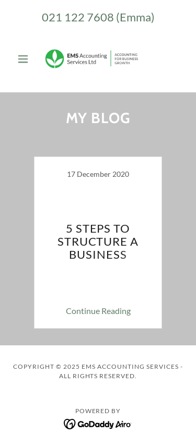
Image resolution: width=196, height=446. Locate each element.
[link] (97, 59)
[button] (25, 59)
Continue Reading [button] (98, 311)
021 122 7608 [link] (78, 17)
